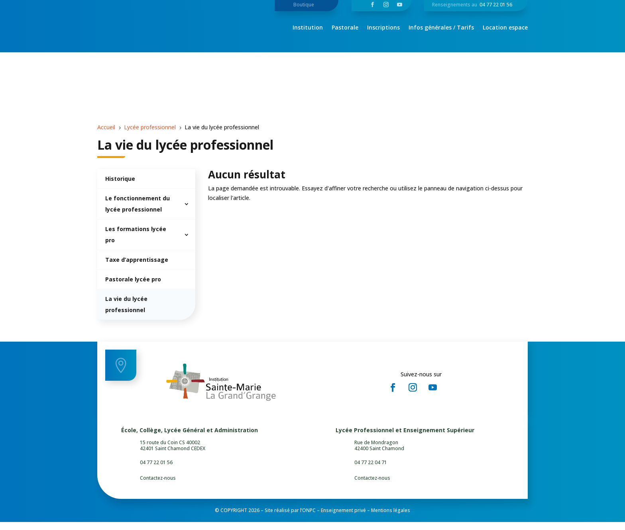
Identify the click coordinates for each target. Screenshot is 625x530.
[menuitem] (146, 187)
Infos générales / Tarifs (441, 28)
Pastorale (345, 28)
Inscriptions (383, 28)
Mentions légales (390, 518)
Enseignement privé (343, 518)
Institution (308, 28)
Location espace (505, 28)
